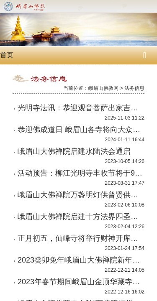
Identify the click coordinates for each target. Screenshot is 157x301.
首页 (6, 55)
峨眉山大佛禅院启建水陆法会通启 (74, 151)
